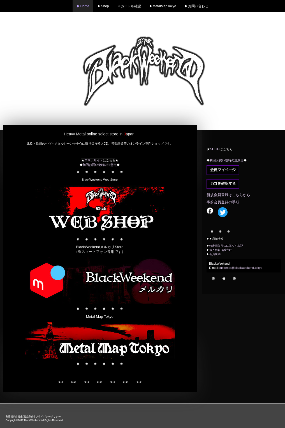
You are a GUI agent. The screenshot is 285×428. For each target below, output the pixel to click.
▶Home (83, 6)
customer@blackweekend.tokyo (240, 267)
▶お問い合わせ (196, 6)
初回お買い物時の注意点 (100, 164)
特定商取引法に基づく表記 (226, 245)
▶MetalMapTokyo (162, 6)
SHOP (214, 149)
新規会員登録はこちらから (228, 195)
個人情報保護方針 (220, 249)
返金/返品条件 (25, 416)
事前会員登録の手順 (223, 202)
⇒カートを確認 (129, 6)
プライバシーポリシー (48, 416)
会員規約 (215, 254)
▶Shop (103, 6)
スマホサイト (93, 160)
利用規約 (11, 416)
